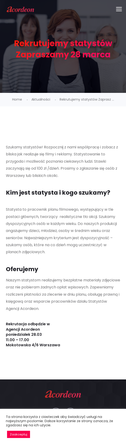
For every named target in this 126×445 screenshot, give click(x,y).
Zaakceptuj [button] (18, 434)
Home (17, 99)
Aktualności (40, 99)
